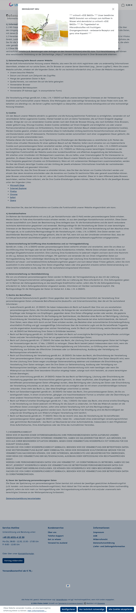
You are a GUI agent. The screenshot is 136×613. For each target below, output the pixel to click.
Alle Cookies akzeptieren (120, 609)
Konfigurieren (68, 609)
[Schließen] (113, 9)
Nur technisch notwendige (91, 609)
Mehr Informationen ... (36, 611)
